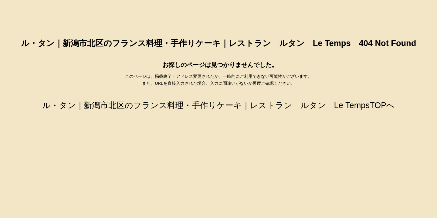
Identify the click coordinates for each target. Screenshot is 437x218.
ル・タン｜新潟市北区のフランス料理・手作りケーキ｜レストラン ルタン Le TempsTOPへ (218, 105)
